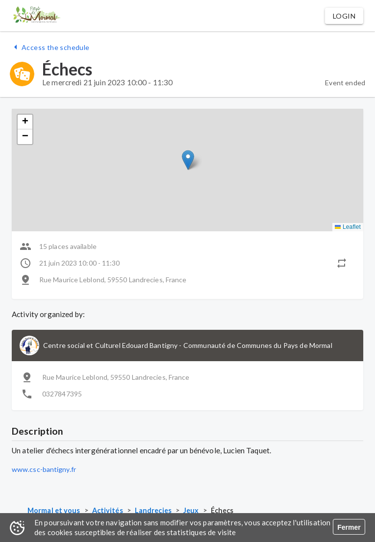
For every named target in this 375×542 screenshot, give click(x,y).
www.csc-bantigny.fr (44, 469)
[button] (344, 16)
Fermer (348, 527)
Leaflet (348, 226)
